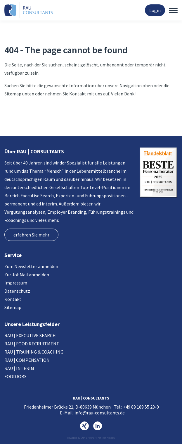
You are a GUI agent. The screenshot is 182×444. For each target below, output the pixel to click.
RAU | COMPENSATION (27, 360)
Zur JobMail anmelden (26, 274)
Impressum (15, 283)
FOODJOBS (15, 376)
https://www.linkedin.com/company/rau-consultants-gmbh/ (97, 425)
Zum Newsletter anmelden (31, 266)
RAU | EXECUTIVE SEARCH (30, 335)
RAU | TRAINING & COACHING (33, 352)
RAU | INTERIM (19, 368)
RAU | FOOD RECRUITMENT (31, 344)
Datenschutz (17, 291)
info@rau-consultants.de (99, 413)
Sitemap (12, 307)
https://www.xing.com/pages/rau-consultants (84, 425)
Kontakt (12, 299)
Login (155, 10)
